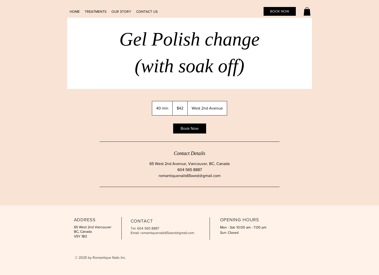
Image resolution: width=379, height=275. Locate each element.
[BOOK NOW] (280, 11)
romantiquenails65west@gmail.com (167, 233)
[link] (189, 129)
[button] (307, 11)
